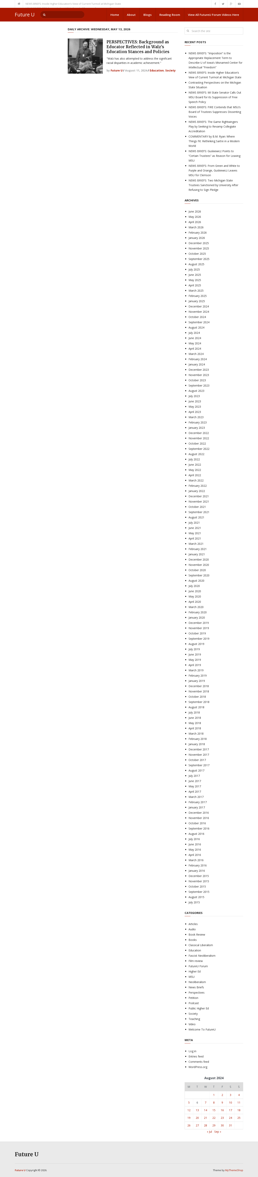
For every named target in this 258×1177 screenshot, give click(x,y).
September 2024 (199, 322)
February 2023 (198, 422)
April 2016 (195, 855)
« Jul (209, 1131)
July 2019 (194, 649)
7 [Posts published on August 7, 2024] (205, 1102)
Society (170, 70)
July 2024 (194, 333)
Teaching (194, 1019)
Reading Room (169, 15)
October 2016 (197, 823)
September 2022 (199, 449)
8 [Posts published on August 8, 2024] (214, 1102)
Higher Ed (195, 971)
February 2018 (198, 739)
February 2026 (198, 232)
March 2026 (196, 227)
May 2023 (195, 406)
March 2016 (196, 860)
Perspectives (197, 992)
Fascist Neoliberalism (202, 955)
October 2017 (197, 760)
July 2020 (194, 586)
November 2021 (199, 501)
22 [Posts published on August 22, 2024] (213, 1118)
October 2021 (197, 507)
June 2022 (195, 464)
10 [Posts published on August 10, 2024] (230, 1102)
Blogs (147, 15)
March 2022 (196, 480)
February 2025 (198, 296)
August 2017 (196, 770)
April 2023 (195, 412)
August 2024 (196, 327)
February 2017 (198, 802)
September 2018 (199, 702)
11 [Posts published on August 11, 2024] (238, 1102)
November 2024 (199, 311)
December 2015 (199, 876)
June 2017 (195, 781)
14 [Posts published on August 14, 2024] (205, 1110)
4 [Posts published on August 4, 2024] (239, 1095)
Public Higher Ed (199, 1008)
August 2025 (196, 264)
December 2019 (199, 623)
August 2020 (196, 580)
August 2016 (196, 834)
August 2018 (196, 707)
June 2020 (195, 591)
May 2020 (195, 596)
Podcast (194, 1003)
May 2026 (195, 217)
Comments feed (199, 1062)
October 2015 (197, 886)
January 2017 (197, 807)
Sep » (217, 1131)
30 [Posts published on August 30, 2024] (222, 1125)
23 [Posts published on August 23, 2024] (222, 1118)
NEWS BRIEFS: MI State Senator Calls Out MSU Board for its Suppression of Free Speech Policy (215, 97)
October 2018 (197, 696)
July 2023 (194, 396)
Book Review (197, 934)
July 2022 (194, 459)
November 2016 (199, 818)
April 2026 (195, 222)
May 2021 (195, 533)
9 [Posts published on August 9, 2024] (222, 1102)
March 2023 (196, 417)
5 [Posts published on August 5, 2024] (189, 1102)
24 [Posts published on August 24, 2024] (230, 1118)
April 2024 (195, 348)
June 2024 (195, 338)
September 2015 (199, 892)
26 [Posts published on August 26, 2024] (188, 1125)
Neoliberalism (197, 982)
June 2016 (195, 844)
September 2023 (199, 385)
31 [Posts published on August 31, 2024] (230, 1125)
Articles (193, 924)
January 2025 (197, 301)
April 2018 (195, 728)
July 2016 (194, 839)
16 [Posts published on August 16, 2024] (222, 1110)
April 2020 (195, 602)
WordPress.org (198, 1067)
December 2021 (199, 496)
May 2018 (195, 723)
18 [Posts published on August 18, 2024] (238, 1110)
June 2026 (195, 211)
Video (192, 1024)
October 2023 (197, 380)
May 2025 (195, 280)
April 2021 (195, 538)
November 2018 (199, 691)
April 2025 (195, 285)
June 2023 (195, 401)
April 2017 (195, 791)
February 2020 (198, 612)
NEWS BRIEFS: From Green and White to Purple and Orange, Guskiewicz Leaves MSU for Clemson (214, 170)
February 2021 (198, 549)
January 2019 (197, 681)
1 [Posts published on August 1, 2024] (214, 1095)
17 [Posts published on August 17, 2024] (230, 1110)
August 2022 (196, 454)
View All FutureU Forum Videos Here (213, 15)
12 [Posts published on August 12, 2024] (188, 1110)
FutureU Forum (198, 966)
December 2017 (199, 749)
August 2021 (196, 517)
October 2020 (197, 570)
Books (193, 940)
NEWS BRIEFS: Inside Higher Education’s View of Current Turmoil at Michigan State (73, 3)
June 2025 (195, 275)
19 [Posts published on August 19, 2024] (188, 1118)
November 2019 (199, 628)
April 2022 (195, 475)
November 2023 (199, 375)
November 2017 (199, 754)
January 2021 (197, 554)
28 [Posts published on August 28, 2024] (205, 1125)
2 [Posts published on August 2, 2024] (222, 1095)
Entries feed (196, 1056)
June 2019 (195, 654)
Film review (196, 961)
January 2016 (197, 870)
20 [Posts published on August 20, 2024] (197, 1118)
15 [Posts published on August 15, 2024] (213, 1110)
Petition (193, 998)
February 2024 (198, 359)
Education (157, 70)
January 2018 (197, 744)
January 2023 (197, 428)
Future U (25, 14)
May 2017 (195, 786)
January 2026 (197, 238)
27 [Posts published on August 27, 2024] (197, 1125)
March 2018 (196, 733)
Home (114, 15)
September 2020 (199, 575)
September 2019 (199, 638)
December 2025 (199, 243)
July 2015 (194, 902)
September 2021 (199, 512)
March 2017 (196, 797)
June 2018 (195, 718)
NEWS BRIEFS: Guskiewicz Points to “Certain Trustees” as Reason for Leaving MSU (214, 155)
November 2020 (199, 565)
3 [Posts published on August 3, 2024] (230, 1095)
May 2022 (195, 470)
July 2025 (194, 269)
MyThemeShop (234, 1170)
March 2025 (196, 290)
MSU (192, 977)
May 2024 (195, 343)
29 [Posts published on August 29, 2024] (213, 1125)
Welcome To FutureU (202, 1029)
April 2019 (195, 665)
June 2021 (195, 528)
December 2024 (199, 306)
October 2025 (197, 253)
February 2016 (198, 865)
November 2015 (199, 881)
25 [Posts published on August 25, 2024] (238, 1118)
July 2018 (194, 712)
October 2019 (197, 633)
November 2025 (199, 248)
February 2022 (198, 486)
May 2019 (195, 660)
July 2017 (194, 776)
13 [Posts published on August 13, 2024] (197, 1110)
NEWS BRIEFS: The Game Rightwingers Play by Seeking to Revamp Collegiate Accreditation (213, 126)
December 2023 (199, 369)
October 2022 (197, 443)
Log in (192, 1051)
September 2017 (199, 765)
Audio (192, 929)
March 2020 (196, 607)
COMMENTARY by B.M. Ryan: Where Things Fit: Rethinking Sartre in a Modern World (214, 141)
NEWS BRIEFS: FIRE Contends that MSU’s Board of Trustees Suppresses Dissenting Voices (215, 111)
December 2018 (199, 686)
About (131, 15)
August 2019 (196, 644)
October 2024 (197, 317)
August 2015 (196, 897)
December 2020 (199, 559)
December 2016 (199, 812)
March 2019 (196, 670)
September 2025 (199, 259)
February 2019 (198, 675)
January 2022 (197, 491)
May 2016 (195, 849)
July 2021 (194, 522)
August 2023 (196, 391)
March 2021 (196, 544)
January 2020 (197, 617)
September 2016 (199, 828)
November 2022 (199, 438)
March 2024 (196, 354)
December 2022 (199, 433)
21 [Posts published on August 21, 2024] (205, 1118)
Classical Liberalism (201, 945)
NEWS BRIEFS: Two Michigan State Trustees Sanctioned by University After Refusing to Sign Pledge (213, 185)
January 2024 (197, 364)
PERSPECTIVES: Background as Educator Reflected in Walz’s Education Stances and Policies (138, 46)
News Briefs (196, 987)
